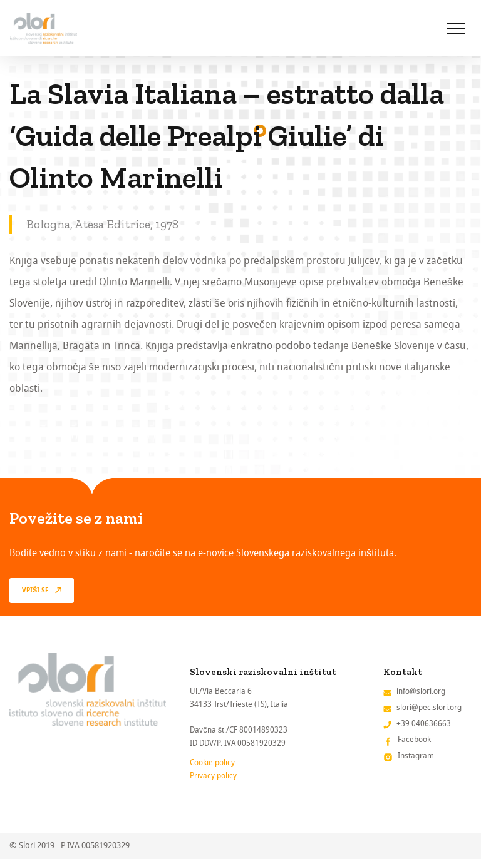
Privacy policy (213, 775)
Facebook (414, 739)
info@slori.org (420, 691)
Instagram (416, 755)
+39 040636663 (423, 723)
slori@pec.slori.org (429, 707)
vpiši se (35, 590)
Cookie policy (212, 762)
